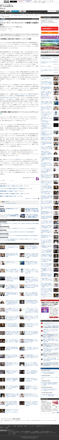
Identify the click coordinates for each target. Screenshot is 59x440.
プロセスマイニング (16, 13)
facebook (2, 8)
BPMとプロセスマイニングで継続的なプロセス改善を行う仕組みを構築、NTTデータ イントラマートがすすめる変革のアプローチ (46, 176)
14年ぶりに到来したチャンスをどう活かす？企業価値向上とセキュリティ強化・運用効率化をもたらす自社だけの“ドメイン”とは (46, 133)
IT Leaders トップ (3, 15)
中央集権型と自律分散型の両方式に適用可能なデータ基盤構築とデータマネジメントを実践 (12, 379)
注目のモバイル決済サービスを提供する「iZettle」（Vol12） (12, 193)
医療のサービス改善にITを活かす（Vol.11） (8, 196)
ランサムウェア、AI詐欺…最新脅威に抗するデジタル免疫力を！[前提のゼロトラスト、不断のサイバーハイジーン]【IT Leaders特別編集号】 (19, 240)
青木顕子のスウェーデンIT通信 (23, 15)
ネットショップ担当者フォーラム (13, 432)
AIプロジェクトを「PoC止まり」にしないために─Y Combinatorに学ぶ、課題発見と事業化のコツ (32, 215)
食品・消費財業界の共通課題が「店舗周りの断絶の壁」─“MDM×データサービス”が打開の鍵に (31, 301)
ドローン (39, 2)
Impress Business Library (45, 22)
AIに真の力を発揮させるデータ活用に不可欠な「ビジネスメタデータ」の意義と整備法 (31, 325)
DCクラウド (21, 1)
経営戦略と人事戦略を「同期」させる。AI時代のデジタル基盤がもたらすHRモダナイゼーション (31, 263)
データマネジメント (37, 13)
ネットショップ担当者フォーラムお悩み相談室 (27, 432)
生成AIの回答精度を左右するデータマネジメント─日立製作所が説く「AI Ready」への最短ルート (31, 247)
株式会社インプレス (11, 430)
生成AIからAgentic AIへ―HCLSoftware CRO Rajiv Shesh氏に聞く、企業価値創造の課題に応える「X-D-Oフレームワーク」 (46, 153)
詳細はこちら (54, 412)
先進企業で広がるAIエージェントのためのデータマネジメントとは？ (12, 263)
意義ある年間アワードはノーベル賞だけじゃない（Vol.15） (11, 185)
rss (4, 8)
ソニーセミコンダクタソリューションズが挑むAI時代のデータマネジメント (12, 247)
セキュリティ (30, 13)
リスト (11, 30)
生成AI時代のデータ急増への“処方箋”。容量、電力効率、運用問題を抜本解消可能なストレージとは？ (12, 333)
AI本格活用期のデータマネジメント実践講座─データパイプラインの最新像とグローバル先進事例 (31, 387)
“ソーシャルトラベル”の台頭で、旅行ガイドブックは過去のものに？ (13, 188)
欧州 (11, 203)
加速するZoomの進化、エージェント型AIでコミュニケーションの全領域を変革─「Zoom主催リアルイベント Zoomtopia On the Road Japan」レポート (31, 280)
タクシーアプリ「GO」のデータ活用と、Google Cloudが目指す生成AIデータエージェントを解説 (12, 340)
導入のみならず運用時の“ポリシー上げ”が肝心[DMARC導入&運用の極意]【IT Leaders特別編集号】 (19, 235)
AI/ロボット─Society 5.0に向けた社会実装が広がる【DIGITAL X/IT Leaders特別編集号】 (17, 231)
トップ (2, 12)
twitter (1, 8)
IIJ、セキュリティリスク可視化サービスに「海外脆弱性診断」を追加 (12, 215)
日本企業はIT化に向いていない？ (12, 208)
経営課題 (8, 11)
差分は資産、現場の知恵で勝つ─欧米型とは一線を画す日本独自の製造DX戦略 (12, 348)
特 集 (22, 11)
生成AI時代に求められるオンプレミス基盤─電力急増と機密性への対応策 (12, 294)
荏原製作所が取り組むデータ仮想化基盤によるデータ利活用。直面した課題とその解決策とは (12, 395)
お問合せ (1, 427)
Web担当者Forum (27, 431)
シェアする (2, 30)
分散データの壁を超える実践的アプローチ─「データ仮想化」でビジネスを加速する (12, 387)
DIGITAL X (47, 432)
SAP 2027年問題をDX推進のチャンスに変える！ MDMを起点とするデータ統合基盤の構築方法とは (12, 325)
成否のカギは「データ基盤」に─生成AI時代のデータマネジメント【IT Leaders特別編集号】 (18, 228)
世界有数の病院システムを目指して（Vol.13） (9, 191)
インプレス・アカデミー (12, 434)
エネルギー (35, 2)
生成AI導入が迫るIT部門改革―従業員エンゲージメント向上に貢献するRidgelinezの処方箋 (31, 286)
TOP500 (17, 159)
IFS (15, 203)
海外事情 (15, 15)
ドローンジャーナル (52, 432)
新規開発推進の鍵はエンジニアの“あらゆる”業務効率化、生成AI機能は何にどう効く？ (31, 340)
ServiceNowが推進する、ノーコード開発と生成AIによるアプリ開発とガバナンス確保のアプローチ (31, 356)
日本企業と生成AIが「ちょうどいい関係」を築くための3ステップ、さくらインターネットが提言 (31, 395)
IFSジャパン (32, 177)
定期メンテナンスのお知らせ (46, 66)
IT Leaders (6, 6)
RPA (25, 13)
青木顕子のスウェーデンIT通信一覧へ (32, 198)
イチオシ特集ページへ (53, 317)
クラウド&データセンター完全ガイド (14, 431)
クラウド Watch (42, 431)
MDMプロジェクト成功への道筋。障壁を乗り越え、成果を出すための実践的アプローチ (12, 356)
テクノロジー (15, 11)
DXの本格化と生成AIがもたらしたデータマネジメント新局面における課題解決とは (31, 379)
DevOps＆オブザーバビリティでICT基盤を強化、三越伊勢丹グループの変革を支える (12, 372)
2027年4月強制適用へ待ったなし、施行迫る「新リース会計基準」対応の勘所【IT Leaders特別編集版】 (19, 224)
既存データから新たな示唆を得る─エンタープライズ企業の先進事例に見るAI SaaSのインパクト (31, 333)
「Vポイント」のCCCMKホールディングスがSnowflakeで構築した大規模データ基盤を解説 (31, 372)
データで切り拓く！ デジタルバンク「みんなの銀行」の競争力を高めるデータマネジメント (31, 348)
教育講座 (43, 2)
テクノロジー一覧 (10, 15)
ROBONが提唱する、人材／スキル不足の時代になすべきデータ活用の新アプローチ (12, 364)
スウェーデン (4, 203)
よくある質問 (6, 427)
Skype (13, 203)
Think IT (22, 431)
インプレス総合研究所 (35, 431)
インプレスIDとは (45, 25)
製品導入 (28, 1)
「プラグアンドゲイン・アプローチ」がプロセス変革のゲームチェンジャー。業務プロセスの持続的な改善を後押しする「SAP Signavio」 (31, 311)
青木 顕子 (9, 28)
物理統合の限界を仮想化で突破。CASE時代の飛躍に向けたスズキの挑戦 (12, 255)
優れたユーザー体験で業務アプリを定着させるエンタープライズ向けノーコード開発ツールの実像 (12, 270)
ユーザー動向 (8, 13)
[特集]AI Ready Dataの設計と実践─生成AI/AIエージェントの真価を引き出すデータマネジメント (49, 304)
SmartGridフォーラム (48, 431)
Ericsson (8, 203)
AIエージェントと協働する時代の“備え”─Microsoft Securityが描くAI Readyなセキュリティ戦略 (31, 294)
